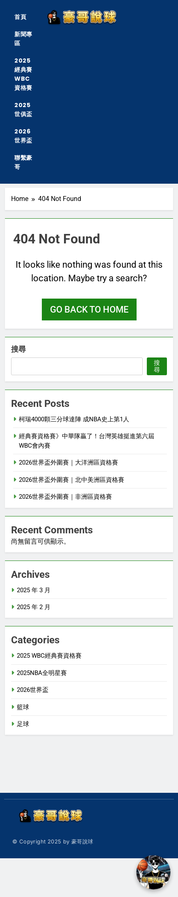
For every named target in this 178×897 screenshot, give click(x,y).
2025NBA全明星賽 (42, 673)
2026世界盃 (23, 136)
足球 (23, 724)
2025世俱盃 (23, 109)
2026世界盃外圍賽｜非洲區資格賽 (65, 496)
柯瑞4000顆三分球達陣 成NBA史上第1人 (74, 419)
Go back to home (89, 309)
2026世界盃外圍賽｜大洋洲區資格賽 (68, 462)
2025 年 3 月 (33, 590)
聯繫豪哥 (23, 162)
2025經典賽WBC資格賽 (23, 74)
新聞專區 (23, 38)
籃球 (23, 707)
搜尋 (18, 349)
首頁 (20, 17)
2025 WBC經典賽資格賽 (49, 655)
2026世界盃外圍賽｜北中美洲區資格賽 (71, 480)
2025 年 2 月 (33, 607)
